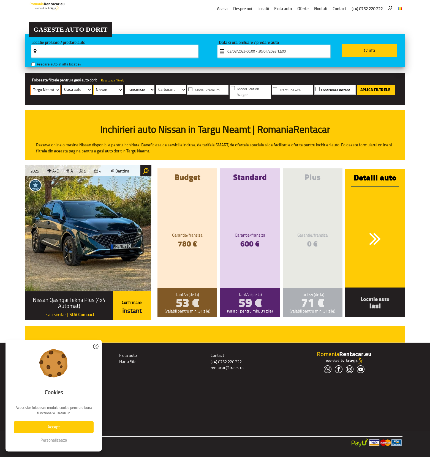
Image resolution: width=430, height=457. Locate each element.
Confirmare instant (335, 90)
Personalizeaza (53, 440)
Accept (54, 426)
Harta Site (128, 361)
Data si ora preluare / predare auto (249, 43)
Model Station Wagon (248, 92)
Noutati (320, 8)
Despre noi (242, 8)
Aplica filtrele (375, 89)
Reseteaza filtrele (112, 80)
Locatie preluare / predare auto (58, 43)
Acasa (222, 8)
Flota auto (283, 8)
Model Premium (207, 90)
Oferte (303, 8)
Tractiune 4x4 (290, 90)
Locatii (263, 8)
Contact (339, 8)
